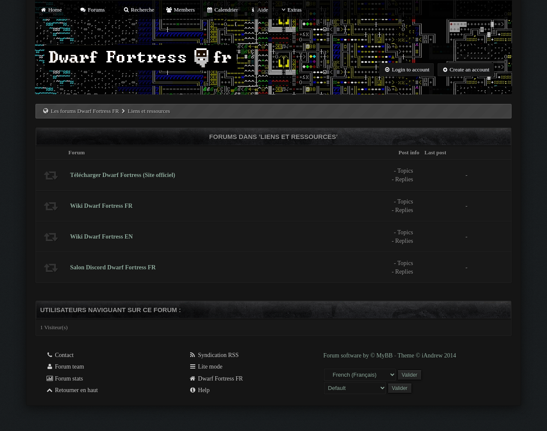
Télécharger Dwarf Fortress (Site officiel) (122, 175)
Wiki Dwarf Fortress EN (101, 236)
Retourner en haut (72, 390)
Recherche (138, 9)
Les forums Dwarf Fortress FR (85, 111)
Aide (259, 9)
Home (51, 9)
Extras (290, 9)
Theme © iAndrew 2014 (426, 355)
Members (180, 9)
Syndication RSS (214, 355)
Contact (60, 355)
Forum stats (64, 378)
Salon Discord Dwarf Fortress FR (113, 267)
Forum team (65, 366)
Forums (92, 9)
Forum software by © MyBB (358, 355)
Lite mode (206, 366)
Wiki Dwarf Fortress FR (101, 206)
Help (199, 390)
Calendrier (222, 9)
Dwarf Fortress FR (216, 378)
